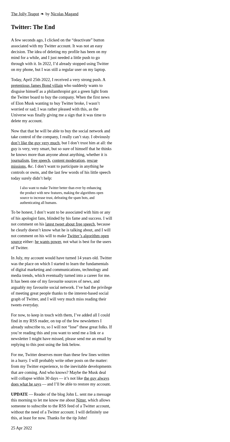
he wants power (48, 241)
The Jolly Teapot (25, 13)
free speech (40, 160)
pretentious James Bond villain (37, 85)
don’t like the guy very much (35, 142)
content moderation (68, 160)
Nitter (81, 400)
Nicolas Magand (64, 13)
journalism (20, 160)
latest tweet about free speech (70, 224)
